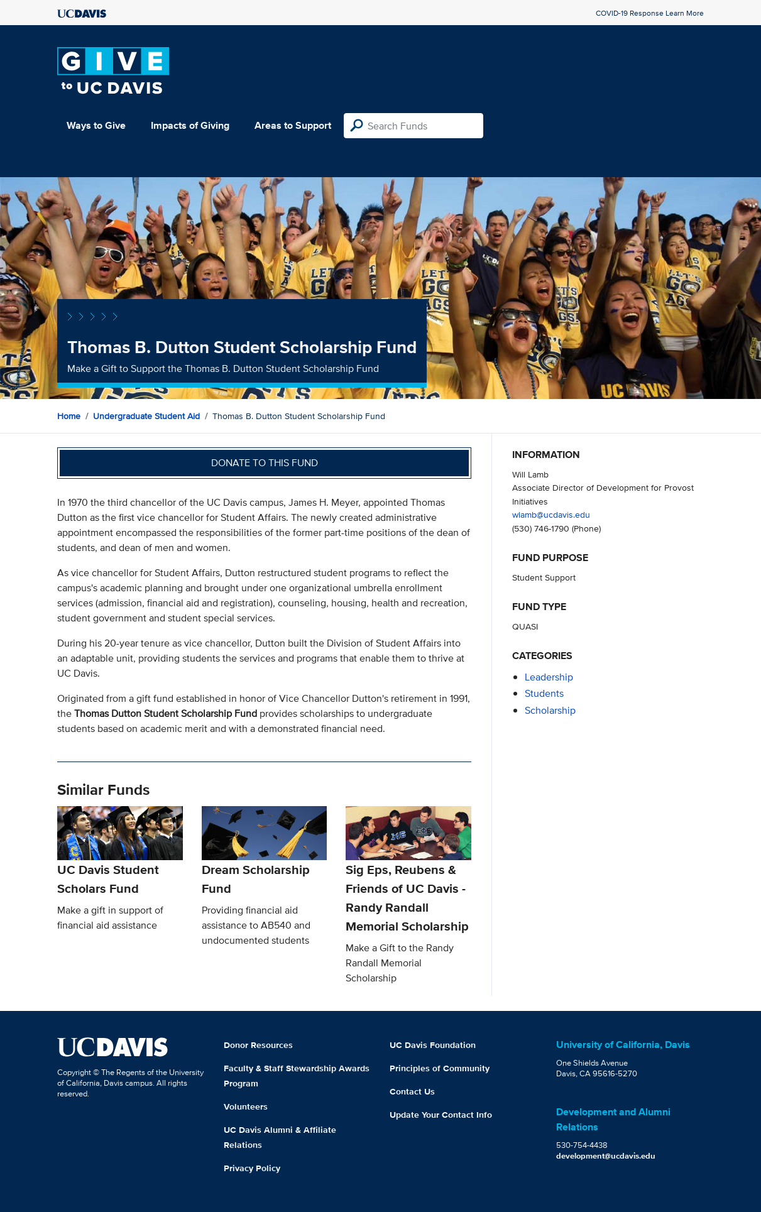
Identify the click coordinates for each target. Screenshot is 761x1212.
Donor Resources (258, 1045)
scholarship (550, 710)
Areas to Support (293, 125)
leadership (549, 677)
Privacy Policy (252, 1168)
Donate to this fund (264, 463)
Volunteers (246, 1106)
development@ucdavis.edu (605, 1156)
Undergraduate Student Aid (146, 416)
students (544, 693)
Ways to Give (96, 125)
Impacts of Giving (190, 125)
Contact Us (412, 1091)
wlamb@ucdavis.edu (551, 514)
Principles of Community (440, 1068)
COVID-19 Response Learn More (650, 13)
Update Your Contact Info (441, 1114)
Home (68, 416)
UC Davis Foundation (433, 1045)
